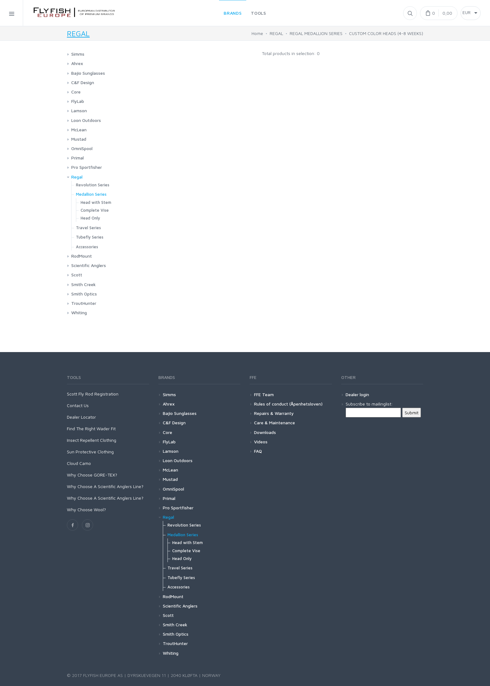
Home (257, 33)
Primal (77, 157)
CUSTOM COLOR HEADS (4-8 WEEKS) (386, 33)
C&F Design (82, 82)
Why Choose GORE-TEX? (92, 474)
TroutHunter (83, 303)
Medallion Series (91, 194)
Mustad (78, 139)
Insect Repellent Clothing (91, 440)
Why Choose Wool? (86, 509)
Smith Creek (83, 284)
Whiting (79, 312)
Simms (77, 54)
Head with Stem (96, 202)
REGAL (78, 33)
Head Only (90, 217)
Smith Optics (84, 293)
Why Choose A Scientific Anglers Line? (105, 486)
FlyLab (77, 101)
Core (76, 91)
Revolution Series (92, 184)
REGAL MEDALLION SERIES (316, 33)
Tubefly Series (89, 237)
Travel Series (88, 227)
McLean (79, 129)
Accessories (87, 246)
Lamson (79, 110)
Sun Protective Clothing (90, 451)
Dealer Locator (81, 417)
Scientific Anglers (88, 265)
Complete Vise (95, 210)
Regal (76, 176)
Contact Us (78, 405)
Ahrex (77, 63)
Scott (76, 274)
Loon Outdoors (86, 120)
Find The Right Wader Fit (91, 428)
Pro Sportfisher (86, 167)
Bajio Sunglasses (88, 73)
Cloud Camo (79, 463)
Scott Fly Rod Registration (92, 393)
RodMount (81, 256)
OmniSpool (81, 148)
